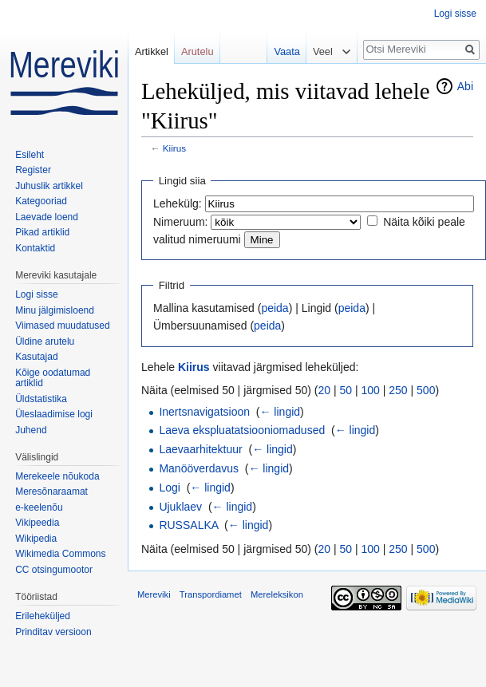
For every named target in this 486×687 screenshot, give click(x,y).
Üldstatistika (41, 399)
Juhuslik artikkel (49, 185)
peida (274, 308)
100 (371, 390)
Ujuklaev (180, 506)
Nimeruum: (180, 221)
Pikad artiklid (42, 232)
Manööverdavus (199, 468)
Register (33, 170)
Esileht (29, 154)
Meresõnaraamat (51, 491)
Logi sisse (455, 13)
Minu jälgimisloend (54, 310)
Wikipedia (36, 538)
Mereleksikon (277, 594)
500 (426, 390)
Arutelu (197, 51)
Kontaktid (35, 248)
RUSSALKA (188, 525)
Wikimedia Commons (60, 553)
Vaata (283, 51)
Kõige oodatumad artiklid (52, 378)
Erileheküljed (42, 616)
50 (346, 390)
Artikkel (151, 51)
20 (324, 390)
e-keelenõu (38, 507)
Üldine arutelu (44, 341)
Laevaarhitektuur (200, 449)
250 (398, 390)
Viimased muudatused (62, 325)
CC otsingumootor (54, 569)
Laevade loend (46, 217)
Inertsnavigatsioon (204, 411)
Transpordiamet (211, 594)
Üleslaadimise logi (54, 414)
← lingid (279, 411)
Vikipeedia (37, 522)
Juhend (30, 430)
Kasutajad (36, 356)
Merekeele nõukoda (57, 476)
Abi (465, 86)
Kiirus (174, 148)
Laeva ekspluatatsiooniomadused (242, 430)
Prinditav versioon (53, 632)
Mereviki (154, 594)
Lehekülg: (177, 203)
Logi (169, 487)
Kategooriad (41, 201)
